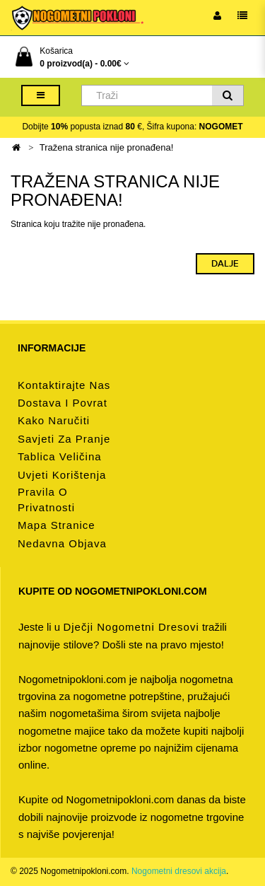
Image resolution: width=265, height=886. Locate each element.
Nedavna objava (62, 543)
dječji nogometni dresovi (131, 627)
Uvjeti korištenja (62, 475)
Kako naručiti (54, 420)
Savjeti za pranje (64, 439)
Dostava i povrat (62, 403)
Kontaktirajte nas (64, 385)
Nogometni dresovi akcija (178, 871)
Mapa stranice (56, 525)
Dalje (225, 263)
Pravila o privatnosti (46, 499)
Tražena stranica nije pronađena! (107, 147)
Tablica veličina (60, 456)
